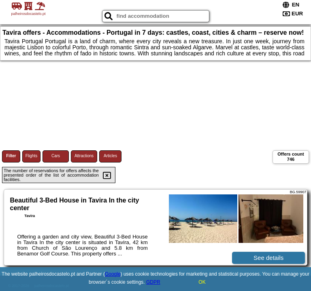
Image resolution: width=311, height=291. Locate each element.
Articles (110, 156)
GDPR (153, 282)
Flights (31, 156)
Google (113, 274)
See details (268, 257)
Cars (55, 156)
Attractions (84, 156)
